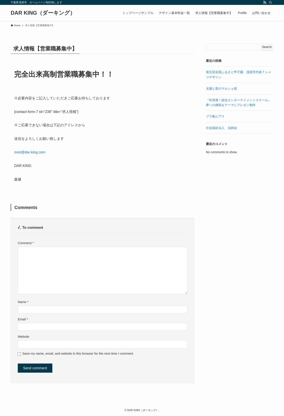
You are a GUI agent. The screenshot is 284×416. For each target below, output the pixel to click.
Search (267, 47)
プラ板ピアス (215, 116)
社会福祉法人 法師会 (221, 128)
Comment (26, 243)
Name (23, 302)
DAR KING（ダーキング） (43, 13)
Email (23, 319)
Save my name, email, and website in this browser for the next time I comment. (78, 353)
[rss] (265, 2)
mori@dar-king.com (29, 152)
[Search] (270, 2)
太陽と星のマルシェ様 (221, 88)
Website (23, 336)
